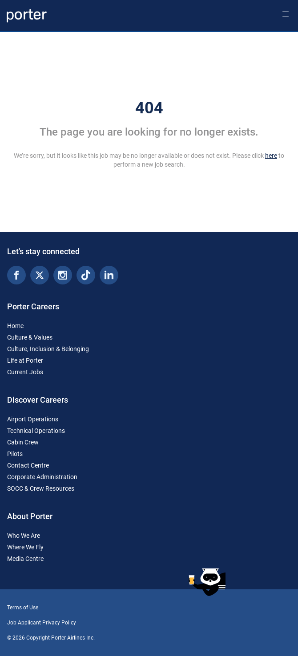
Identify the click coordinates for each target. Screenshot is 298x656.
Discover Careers (37, 399)
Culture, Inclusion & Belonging (48, 348)
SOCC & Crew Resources (40, 488)
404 (149, 108)
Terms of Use (22, 607)
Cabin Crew (23, 442)
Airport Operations (32, 419)
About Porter (29, 516)
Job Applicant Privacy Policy (41, 623)
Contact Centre (28, 465)
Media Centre (25, 558)
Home (15, 325)
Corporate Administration (42, 476)
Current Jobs (25, 372)
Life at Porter (25, 360)
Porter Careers (33, 306)
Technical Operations (36, 430)
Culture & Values (29, 337)
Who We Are (23, 535)
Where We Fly (25, 547)
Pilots (15, 453)
